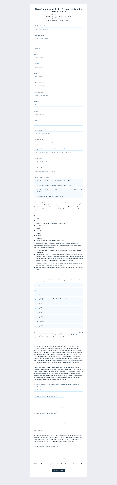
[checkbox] (58, 285)
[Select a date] (59, 389)
